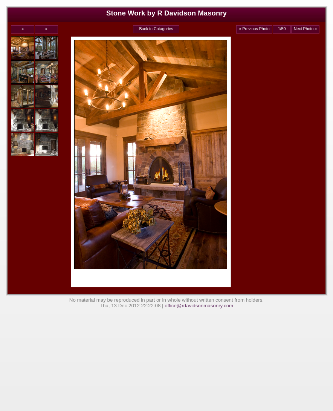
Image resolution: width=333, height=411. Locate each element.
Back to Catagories (156, 28)
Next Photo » (305, 28)
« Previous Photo (254, 28)
